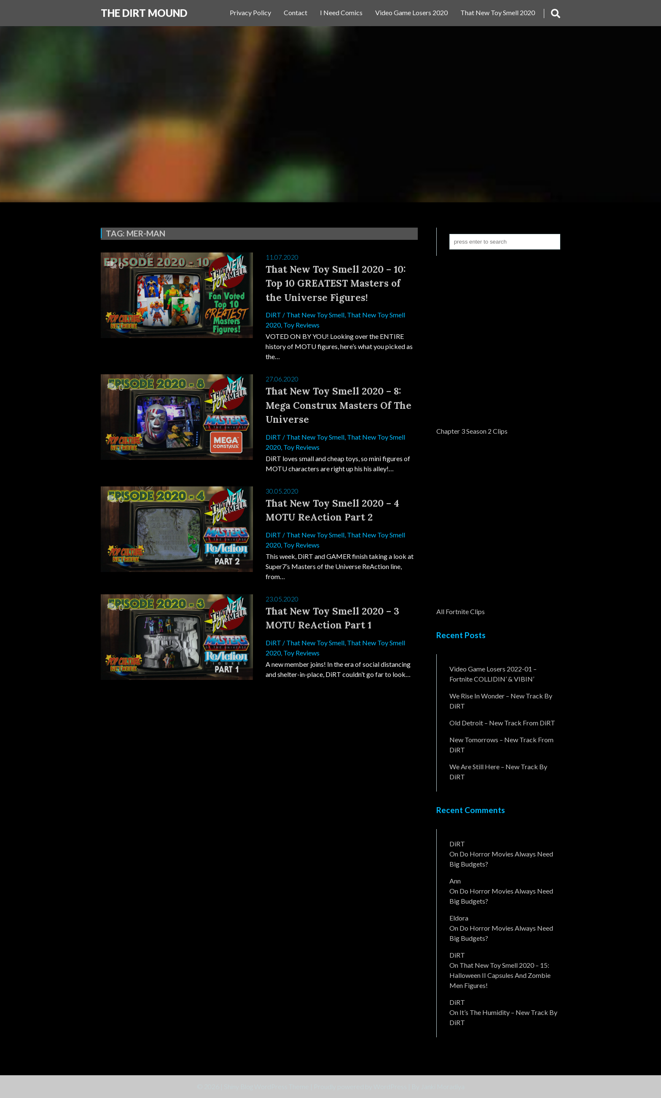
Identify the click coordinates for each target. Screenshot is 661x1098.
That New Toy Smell (315, 315)
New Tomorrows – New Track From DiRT (501, 745)
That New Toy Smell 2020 (497, 12)
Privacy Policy (250, 12)
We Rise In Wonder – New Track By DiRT (500, 701)
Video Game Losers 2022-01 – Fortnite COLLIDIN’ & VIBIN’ (493, 674)
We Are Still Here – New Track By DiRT (498, 771)
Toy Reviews (301, 325)
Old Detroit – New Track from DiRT (502, 723)
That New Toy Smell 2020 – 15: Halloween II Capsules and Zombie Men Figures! (500, 975)
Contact (295, 12)
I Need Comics (341, 12)
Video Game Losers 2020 (411, 12)
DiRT (273, 315)
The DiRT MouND (144, 13)
